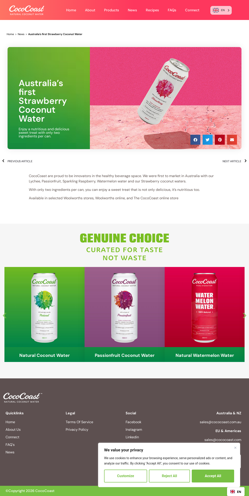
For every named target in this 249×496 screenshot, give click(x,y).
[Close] (235, 447)
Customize (125, 476)
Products (111, 10)
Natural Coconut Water (44, 355)
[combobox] (236, 491)
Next (244, 314)
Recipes (152, 10)
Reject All (169, 476)
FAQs (172, 10)
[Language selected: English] (221, 10)
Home (71, 10)
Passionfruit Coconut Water (124, 355)
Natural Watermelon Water (205, 355)
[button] (195, 140)
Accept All (213, 476)
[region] (169, 465)
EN (235, 492)
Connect (192, 10)
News (132, 10)
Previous (4, 314)
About (90, 10)
